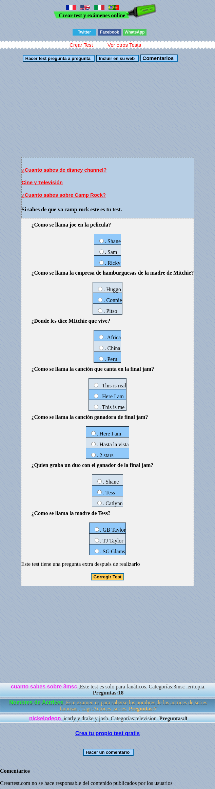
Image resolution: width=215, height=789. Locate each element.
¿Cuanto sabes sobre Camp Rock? (64, 195)
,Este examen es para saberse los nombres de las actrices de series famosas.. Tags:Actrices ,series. (108, 705)
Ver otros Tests (124, 45)
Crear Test (81, 45)
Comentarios (157, 58)
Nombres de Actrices (36, 702)
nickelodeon (45, 718)
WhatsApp (134, 32)
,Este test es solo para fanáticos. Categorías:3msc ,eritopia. (108, 690)
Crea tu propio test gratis (107, 733)
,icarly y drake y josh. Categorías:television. (108, 718)
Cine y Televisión (42, 182)
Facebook (109, 32)
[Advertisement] (107, 109)
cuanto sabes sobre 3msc (44, 686)
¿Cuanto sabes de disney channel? (64, 170)
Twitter (84, 32)
